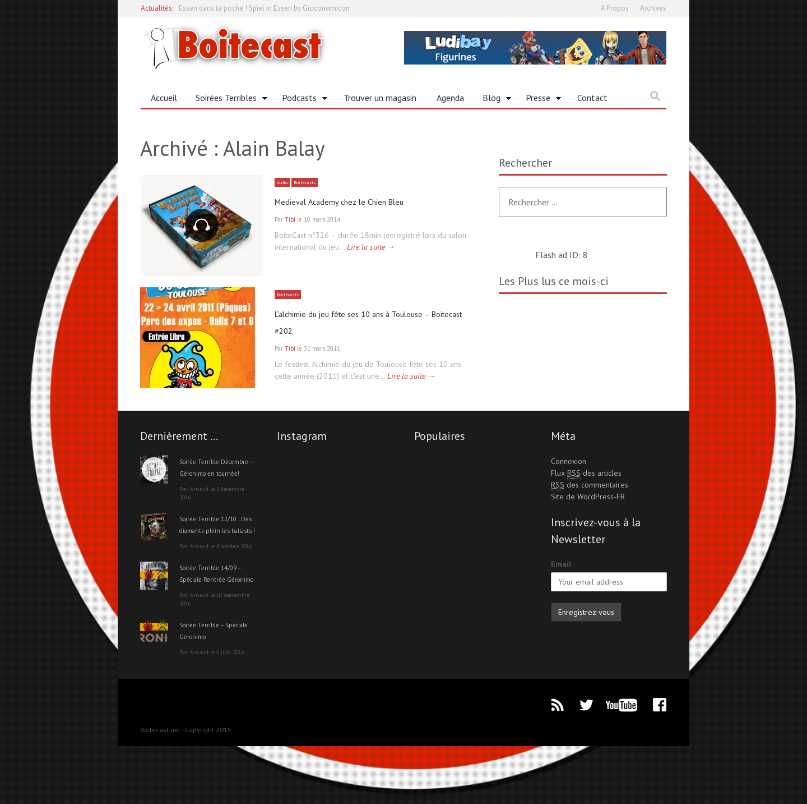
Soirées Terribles (227, 100)
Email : (563, 586)
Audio (284, 182)
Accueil (164, 97)
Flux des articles (586, 495)
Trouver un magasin (380, 97)
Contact (592, 97)
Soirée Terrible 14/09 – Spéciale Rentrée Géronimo (216, 625)
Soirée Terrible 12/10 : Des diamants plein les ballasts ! (216, 564)
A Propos (615, 8)
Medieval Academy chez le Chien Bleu (365, 201)
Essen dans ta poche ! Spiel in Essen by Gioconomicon (264, 8)
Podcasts (300, 100)
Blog (493, 100)
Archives (653, 8)
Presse (539, 100)
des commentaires (589, 507)
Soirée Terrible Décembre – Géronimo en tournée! (216, 495)
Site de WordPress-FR (588, 519)
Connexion (568, 484)
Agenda (450, 97)
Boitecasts (311, 182)
